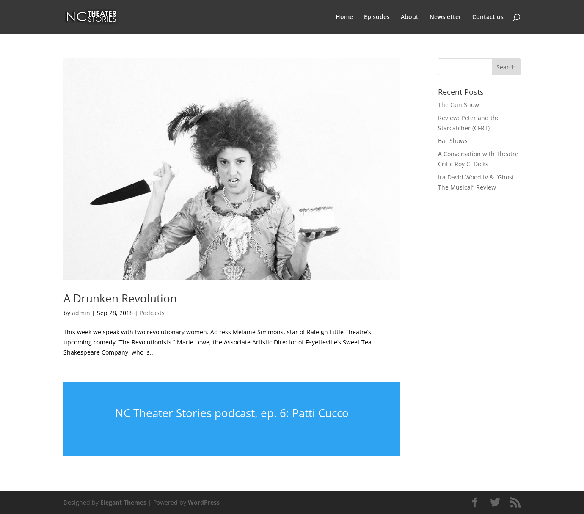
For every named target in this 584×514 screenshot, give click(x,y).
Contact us (488, 17)
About (410, 17)
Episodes (377, 17)
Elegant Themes (123, 502)
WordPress (204, 502)
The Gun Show (458, 105)
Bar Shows (453, 141)
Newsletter (445, 17)
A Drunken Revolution (120, 298)
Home (344, 17)
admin (81, 313)
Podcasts (152, 313)
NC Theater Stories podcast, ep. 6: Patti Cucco (232, 413)
